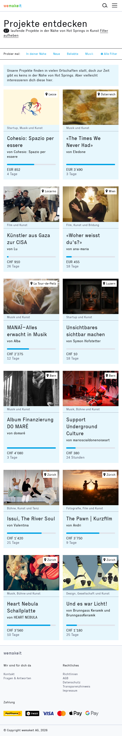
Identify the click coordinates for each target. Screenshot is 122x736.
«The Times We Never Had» (83, 141)
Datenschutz (71, 682)
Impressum (70, 690)
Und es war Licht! (86, 604)
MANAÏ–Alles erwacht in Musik (27, 331)
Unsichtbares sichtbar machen (85, 331)
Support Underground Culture (81, 426)
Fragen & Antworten (17, 678)
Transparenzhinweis (76, 686)
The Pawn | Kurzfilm (89, 518)
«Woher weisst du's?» (83, 239)
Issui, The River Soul (31, 518)
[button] (105, 6)
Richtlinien (70, 674)
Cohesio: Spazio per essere (30, 141)
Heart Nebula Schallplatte (22, 607)
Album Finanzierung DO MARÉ (30, 423)
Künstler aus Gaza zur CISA (28, 239)
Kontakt (9, 674)
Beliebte (72, 54)
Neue (56, 54)
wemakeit (12, 653)
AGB (65, 678)
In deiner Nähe (36, 54)
